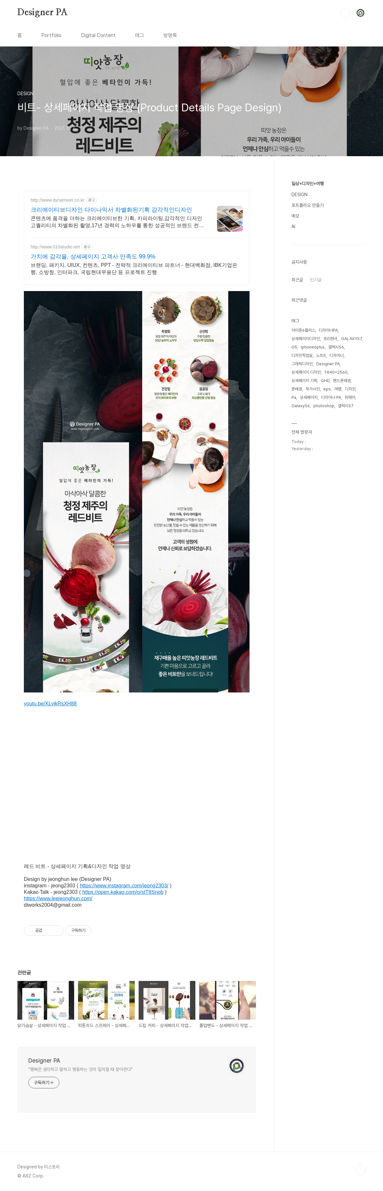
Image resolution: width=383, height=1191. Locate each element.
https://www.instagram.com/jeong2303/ (124, 885)
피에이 (350, 397)
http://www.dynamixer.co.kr (57, 200)
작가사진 (313, 389)
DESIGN (299, 194)
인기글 (315, 279)
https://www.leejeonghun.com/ (58, 898)
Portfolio (51, 35)
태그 (139, 35)
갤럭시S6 (336, 347)
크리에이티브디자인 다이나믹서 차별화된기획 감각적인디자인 (111, 210)
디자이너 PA (331, 397)
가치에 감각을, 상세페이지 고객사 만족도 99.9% (93, 256)
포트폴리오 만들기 (307, 205)
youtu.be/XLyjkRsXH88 (50, 703)
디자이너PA (328, 330)
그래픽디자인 (302, 363)
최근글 (297, 279)
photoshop (323, 405)
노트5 (321, 355)
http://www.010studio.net (55, 246)
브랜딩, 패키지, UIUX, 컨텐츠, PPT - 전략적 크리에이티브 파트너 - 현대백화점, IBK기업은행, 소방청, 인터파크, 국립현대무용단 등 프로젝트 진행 (134, 268)
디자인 (350, 389)
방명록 (170, 35)
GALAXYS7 (351, 338)
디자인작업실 (302, 355)
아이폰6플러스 (303, 330)
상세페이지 (309, 397)
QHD (325, 380)
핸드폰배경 (342, 380)
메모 (295, 215)
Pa (293, 397)
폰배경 (296, 389)
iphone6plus (313, 347)
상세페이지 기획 (304, 380)
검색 (345, 13)
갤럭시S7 (346, 405)
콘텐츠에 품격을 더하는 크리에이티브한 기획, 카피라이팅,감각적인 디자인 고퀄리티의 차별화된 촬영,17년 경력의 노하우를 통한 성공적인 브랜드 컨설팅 (117, 222)
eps (327, 389)
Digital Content (98, 35)
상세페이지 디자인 (306, 372)
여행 (337, 389)
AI (293, 226)
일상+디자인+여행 (307, 183)
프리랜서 (330, 338)
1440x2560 (336, 372)
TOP (360, 1169)
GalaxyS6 (300, 405)
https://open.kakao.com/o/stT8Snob (122, 892)
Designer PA (42, 12)
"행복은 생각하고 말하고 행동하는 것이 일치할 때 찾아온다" (80, 1069)
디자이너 (336, 355)
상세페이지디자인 (305, 338)
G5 (294, 347)
